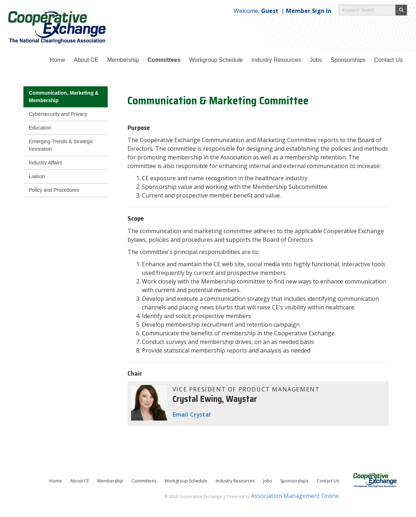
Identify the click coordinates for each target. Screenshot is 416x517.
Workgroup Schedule (186, 481)
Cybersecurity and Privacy (58, 114)
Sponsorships (348, 60)
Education (40, 128)
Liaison (37, 176)
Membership (123, 60)
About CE (86, 60)
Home (57, 60)
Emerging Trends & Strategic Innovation (61, 145)
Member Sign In (308, 11)
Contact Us (328, 481)
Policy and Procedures (54, 190)
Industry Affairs (45, 162)
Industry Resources (276, 60)
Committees (164, 60)
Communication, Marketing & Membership (64, 96)
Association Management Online (295, 496)
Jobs (316, 60)
